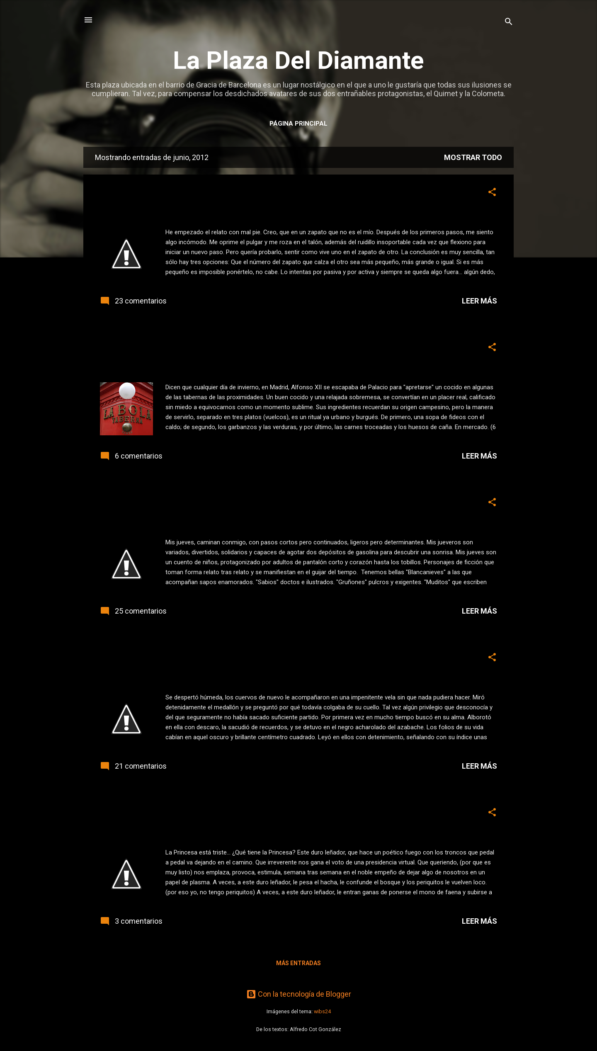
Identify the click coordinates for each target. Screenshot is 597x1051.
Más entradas (298, 963)
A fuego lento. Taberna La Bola (186, 349)
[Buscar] (509, 22)
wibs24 (322, 1011)
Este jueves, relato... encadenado (192, 659)
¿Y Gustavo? (134, 814)
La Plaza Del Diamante (298, 60)
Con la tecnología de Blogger (298, 994)
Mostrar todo (473, 157)
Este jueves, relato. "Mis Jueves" (190, 504)
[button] (492, 193)
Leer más (479, 300)
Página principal (298, 123)
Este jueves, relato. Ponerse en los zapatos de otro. (243, 194)
